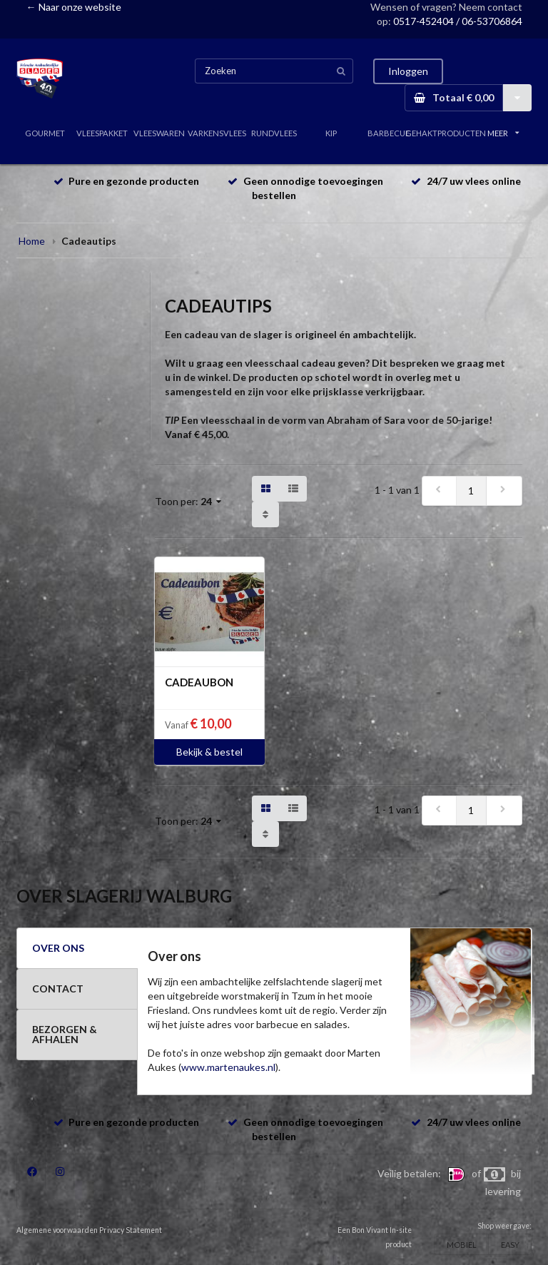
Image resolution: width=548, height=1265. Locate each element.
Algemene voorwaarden (57, 1230)
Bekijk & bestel (209, 752)
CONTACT (57, 988)
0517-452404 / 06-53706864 (457, 21)
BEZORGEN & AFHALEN (64, 1034)
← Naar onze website (73, 7)
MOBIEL (462, 1244)
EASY (510, 1244)
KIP (331, 133)
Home (32, 241)
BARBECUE (388, 133)
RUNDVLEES (274, 133)
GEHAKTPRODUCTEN (446, 133)
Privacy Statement (130, 1230)
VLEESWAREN (159, 133)
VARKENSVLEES (216, 133)
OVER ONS (58, 948)
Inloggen (408, 71)
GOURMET (45, 133)
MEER (503, 133)
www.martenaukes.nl (228, 1067)
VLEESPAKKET (102, 133)
